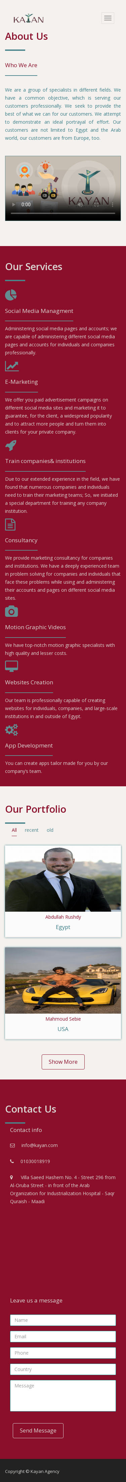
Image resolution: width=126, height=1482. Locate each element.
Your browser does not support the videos (63, 188)
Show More (63, 1061)
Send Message (38, 1430)
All (14, 830)
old (50, 830)
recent (32, 830)
